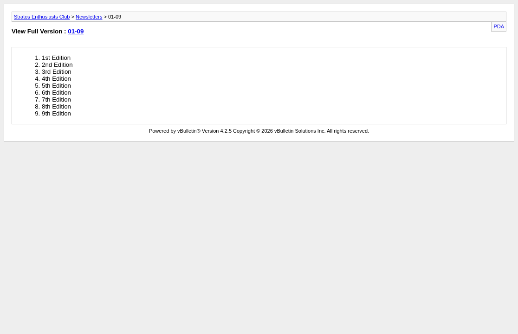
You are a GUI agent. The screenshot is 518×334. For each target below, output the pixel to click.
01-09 (76, 31)
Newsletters (89, 16)
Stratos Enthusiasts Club (42, 16)
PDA (498, 26)
